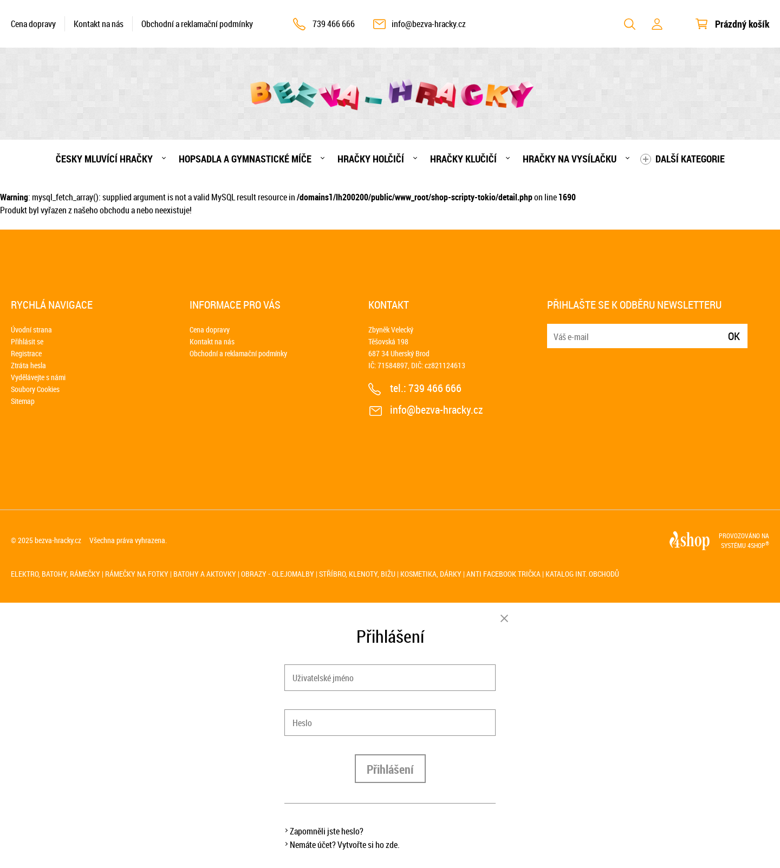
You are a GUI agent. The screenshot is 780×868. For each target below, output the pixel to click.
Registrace (26, 353)
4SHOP (758, 545)
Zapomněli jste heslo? (326, 831)
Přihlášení (390, 769)
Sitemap (23, 401)
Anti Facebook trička (503, 574)
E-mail (556, 329)
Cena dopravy (33, 24)
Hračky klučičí (463, 158)
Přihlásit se (27, 341)
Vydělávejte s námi (38, 377)
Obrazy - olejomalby (277, 574)
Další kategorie (690, 158)
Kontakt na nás (98, 24)
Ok (734, 336)
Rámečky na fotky (136, 574)
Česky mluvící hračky (104, 158)
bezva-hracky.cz (58, 540)
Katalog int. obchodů (582, 574)
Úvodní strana (31, 329)
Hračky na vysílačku (569, 158)
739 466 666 (334, 24)
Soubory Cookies (35, 389)
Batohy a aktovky (204, 574)
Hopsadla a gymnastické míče (245, 158)
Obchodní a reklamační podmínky (197, 24)
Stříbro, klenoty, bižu (357, 574)
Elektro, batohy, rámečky (55, 574)
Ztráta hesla (28, 365)
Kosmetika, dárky (430, 574)
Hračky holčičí (370, 158)
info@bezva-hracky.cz (429, 24)
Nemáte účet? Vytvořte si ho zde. (345, 845)
